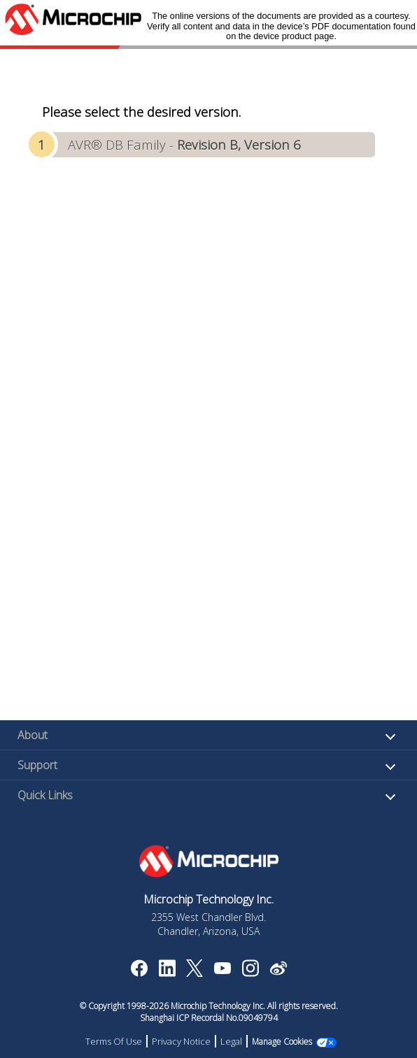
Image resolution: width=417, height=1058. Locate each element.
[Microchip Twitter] (194, 972)
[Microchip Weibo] (278, 971)
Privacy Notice (181, 1041)
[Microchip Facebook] (139, 972)
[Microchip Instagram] (250, 972)
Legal (231, 1041)
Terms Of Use (113, 1041)
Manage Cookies (282, 1042)
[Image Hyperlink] (222, 970)
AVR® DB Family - (184, 144)
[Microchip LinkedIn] (167, 972)
